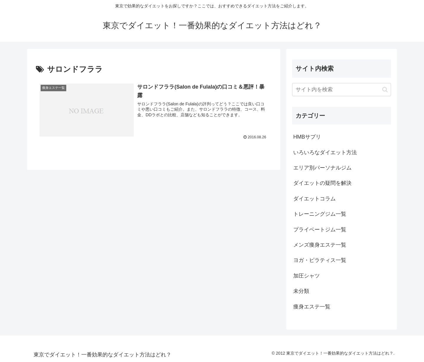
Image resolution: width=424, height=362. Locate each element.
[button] (385, 89)
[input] (341, 89)
